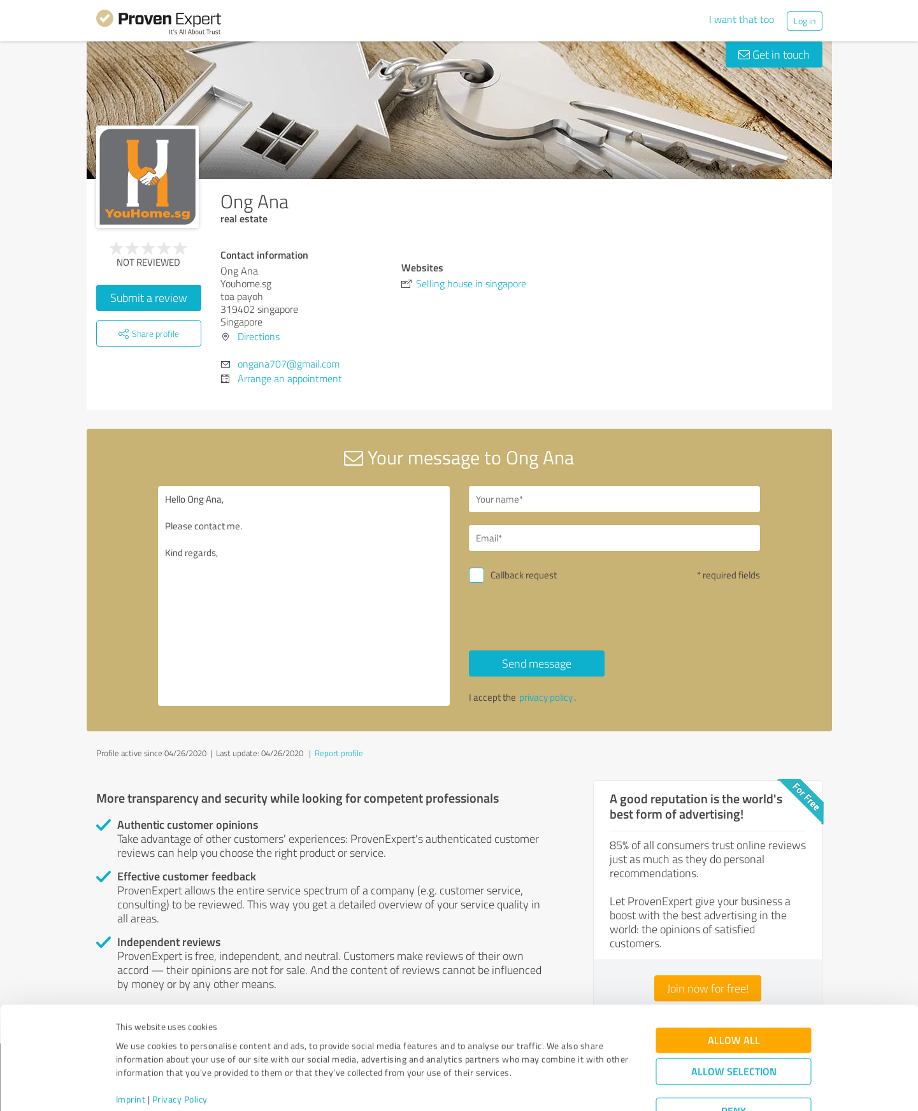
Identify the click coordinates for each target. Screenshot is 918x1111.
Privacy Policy (180, 1051)
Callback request (524, 575)
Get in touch (774, 54)
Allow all (734, 993)
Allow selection (734, 1024)
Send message (536, 663)
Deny (733, 1063)
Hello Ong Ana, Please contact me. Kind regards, (304, 596)
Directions (259, 336)
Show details (539, 1087)
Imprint (131, 1051)
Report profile (339, 753)
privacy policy (546, 697)
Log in (804, 21)
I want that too (741, 19)
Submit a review (148, 297)
